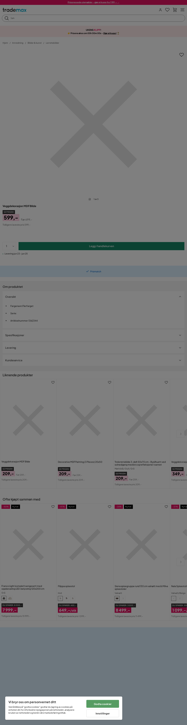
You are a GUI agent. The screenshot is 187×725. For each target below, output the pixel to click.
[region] (63, 708)
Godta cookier (103, 703)
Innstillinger (103, 713)
